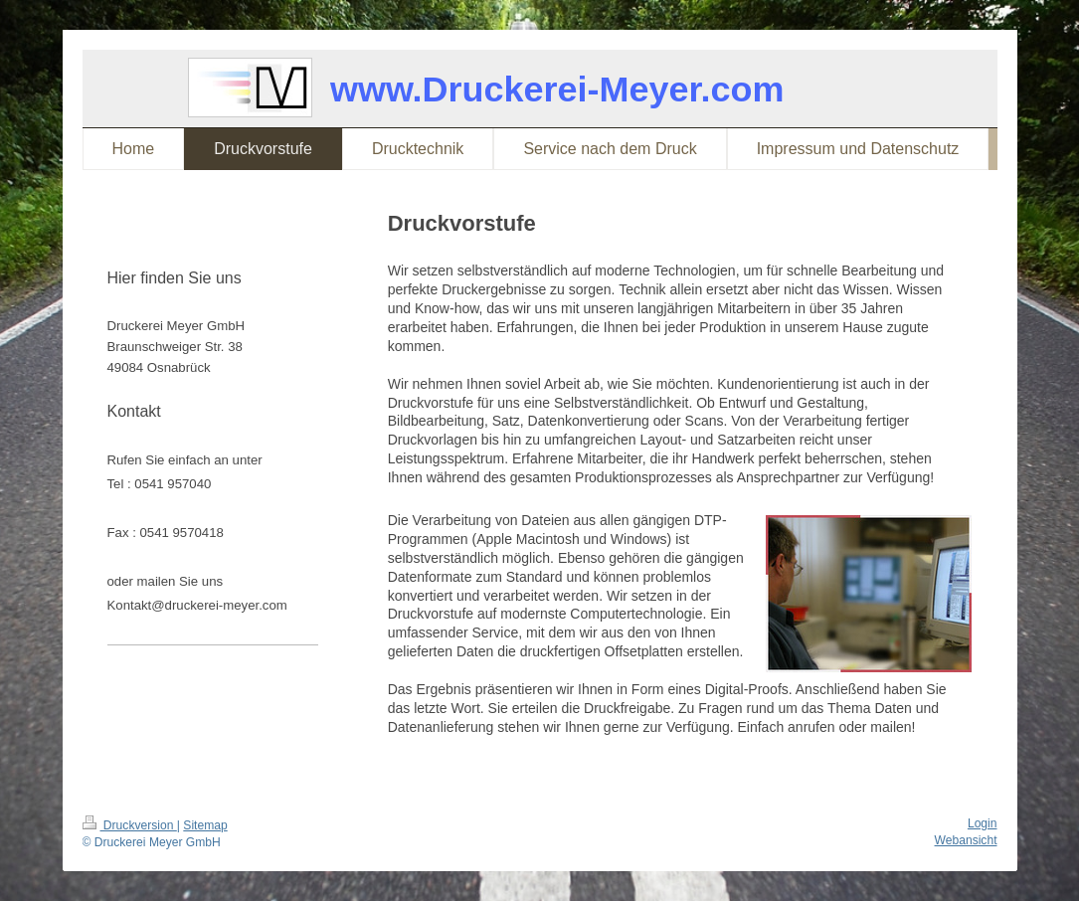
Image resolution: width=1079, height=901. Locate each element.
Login (982, 823)
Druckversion (130, 825)
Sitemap (205, 825)
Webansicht (966, 840)
